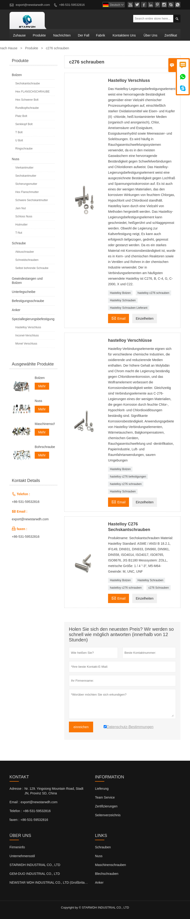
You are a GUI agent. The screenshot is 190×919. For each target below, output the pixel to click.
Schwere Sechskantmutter (31, 200)
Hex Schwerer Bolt (26, 99)
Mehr (42, 386)
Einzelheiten (144, 318)
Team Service (105, 797)
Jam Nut (20, 208)
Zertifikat (170, 35)
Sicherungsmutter (26, 184)
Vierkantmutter (24, 167)
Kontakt (19, 777)
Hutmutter (21, 224)
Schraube (19, 243)
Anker (16, 310)
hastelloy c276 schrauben (153, 293)
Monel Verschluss (26, 343)
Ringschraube (24, 148)
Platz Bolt (21, 116)
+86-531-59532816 (72, 5)
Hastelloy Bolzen (120, 293)
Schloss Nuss (23, 216)
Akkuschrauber (24, 251)
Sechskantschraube (27, 83)
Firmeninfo (17, 847)
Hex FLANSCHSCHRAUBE (32, 91)
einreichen (81, 727)
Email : (15, 802)
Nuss (15, 159)
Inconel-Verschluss (27, 335)
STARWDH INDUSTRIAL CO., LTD (35, 865)
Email (119, 317)
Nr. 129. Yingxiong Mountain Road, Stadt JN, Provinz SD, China (53, 791)
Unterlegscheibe (23, 292)
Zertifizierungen (106, 806)
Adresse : (16, 788)
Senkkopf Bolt (24, 124)
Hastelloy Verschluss (28, 327)
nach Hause (8, 48)
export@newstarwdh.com (33, 5)
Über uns (150, 35)
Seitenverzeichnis (108, 815)
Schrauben (103, 847)
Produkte (39, 35)
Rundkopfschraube (27, 107)
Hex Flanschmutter (27, 192)
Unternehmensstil (22, 856)
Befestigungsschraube (28, 301)
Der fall (83, 35)
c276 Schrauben (158, 587)
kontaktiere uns (124, 35)
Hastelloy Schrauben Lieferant (128, 307)
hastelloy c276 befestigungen (128, 476)
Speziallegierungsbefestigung (33, 319)
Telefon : (16, 811)
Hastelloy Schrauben (123, 300)
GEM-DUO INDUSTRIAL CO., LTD (35, 874)
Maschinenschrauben (45, 424)
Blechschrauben (106, 874)
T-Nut (18, 232)
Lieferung (102, 788)
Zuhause (19, 35)
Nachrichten (62, 35)
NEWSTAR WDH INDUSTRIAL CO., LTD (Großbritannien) (52, 882)
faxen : (14, 820)
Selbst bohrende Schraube (31, 268)
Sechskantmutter (25, 175)
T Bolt (19, 132)
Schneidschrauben (26, 260)
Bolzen (17, 75)
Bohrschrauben (45, 447)
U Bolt (19, 140)
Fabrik (100, 35)
